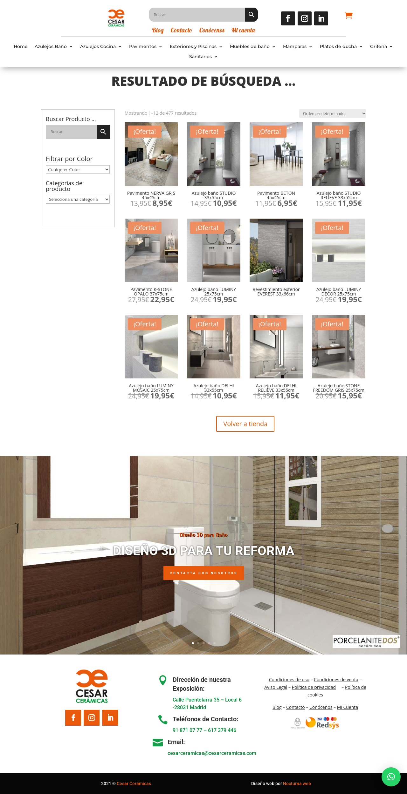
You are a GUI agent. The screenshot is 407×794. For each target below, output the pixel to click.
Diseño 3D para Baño (203, 548)
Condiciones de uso (289, 679)
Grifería (378, 46)
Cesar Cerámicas (134, 783)
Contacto (181, 31)
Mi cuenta (243, 31)
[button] (391, 776)
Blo (277, 707)
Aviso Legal (275, 687)
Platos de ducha (338, 46)
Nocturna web (297, 783)
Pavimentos (142, 46)
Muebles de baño (250, 46)
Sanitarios (200, 56)
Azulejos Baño (51, 46)
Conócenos (211, 31)
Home (21, 46)
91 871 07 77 (187, 730)
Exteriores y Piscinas (193, 46)
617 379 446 (222, 730)
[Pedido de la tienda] (332, 113)
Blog (158, 31)
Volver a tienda (245, 423)
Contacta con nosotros (204, 586)
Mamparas (295, 46)
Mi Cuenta (347, 707)
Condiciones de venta (336, 679)
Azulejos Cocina (98, 46)
